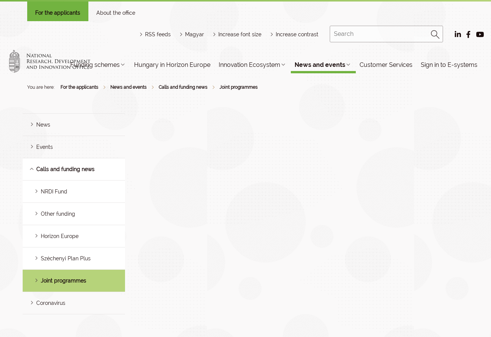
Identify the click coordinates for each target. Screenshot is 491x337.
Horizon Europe (60, 236)
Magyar (194, 34)
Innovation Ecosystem (249, 64)
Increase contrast (297, 34)
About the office (115, 13)
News (43, 125)
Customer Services (386, 64)
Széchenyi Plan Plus (66, 258)
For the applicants (57, 13)
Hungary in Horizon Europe (172, 64)
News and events (320, 64)
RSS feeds (158, 34)
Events (44, 147)
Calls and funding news (183, 87)
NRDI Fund (54, 192)
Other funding (58, 214)
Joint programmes (238, 87)
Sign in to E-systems (449, 64)
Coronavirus (50, 303)
